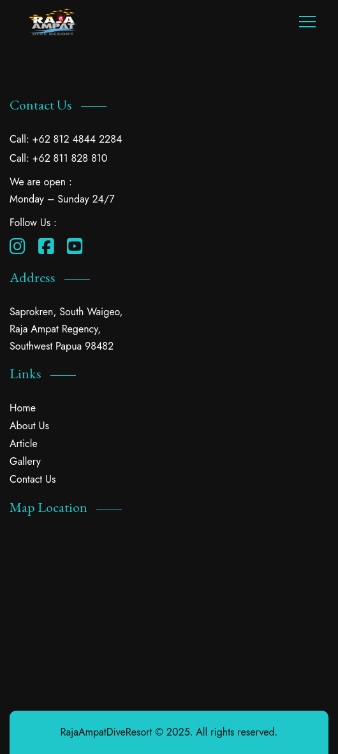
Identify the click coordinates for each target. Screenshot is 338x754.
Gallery (25, 461)
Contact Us (32, 479)
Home (23, 408)
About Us (29, 425)
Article (24, 443)
